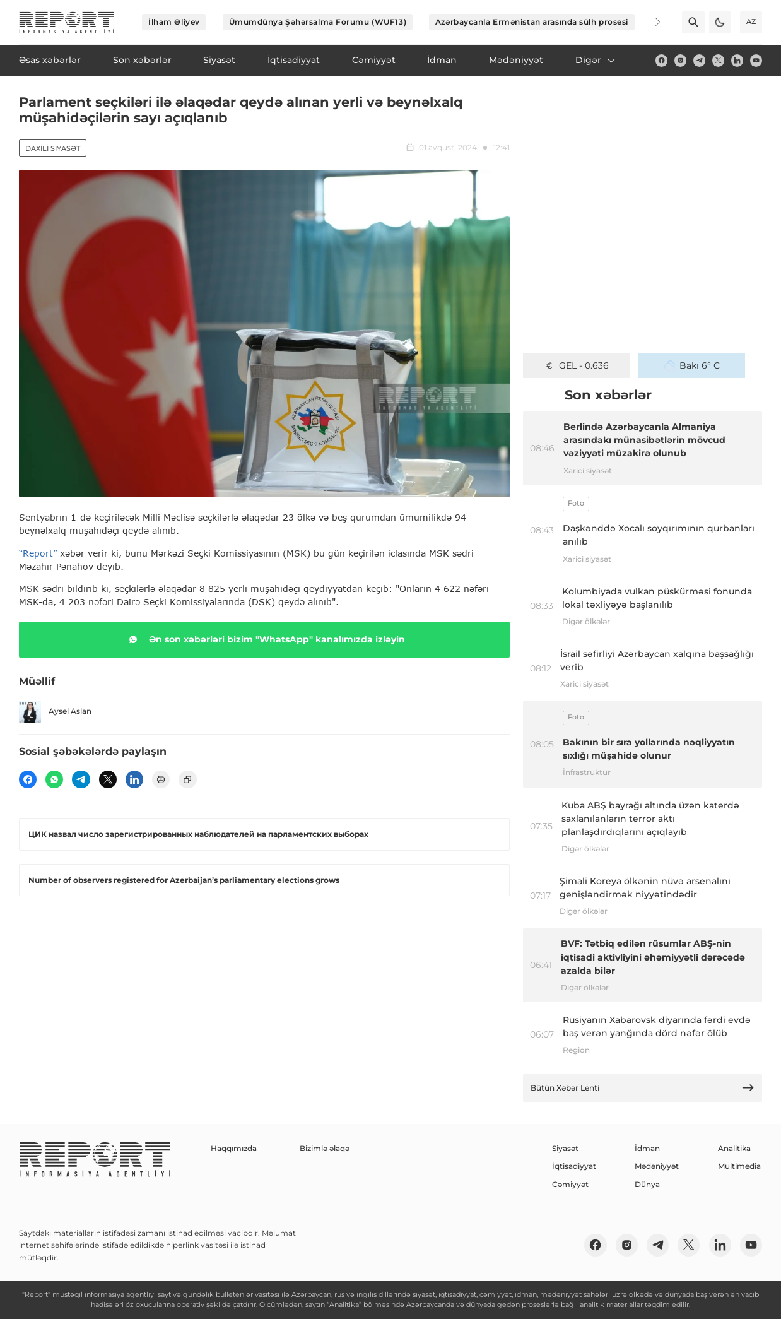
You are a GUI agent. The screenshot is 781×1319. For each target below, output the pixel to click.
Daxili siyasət (52, 148)
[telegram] (699, 60)
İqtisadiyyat (574, 1166)
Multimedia (739, 1166)
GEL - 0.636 (576, 365)
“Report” (38, 553)
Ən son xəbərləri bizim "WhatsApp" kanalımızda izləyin (264, 639)
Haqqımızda (234, 1148)
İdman (647, 1148)
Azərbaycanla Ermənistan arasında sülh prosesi (531, 22)
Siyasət (565, 1148)
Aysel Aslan (55, 712)
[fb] (661, 60)
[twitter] (718, 60)
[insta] (680, 60)
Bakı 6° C (692, 365)
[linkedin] (737, 60)
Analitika (734, 1148)
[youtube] (756, 60)
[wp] (54, 779)
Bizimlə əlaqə (324, 1148)
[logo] (66, 22)
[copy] (187, 779)
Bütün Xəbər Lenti (643, 1087)
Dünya (647, 1184)
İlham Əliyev (174, 22)
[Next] (650, 22)
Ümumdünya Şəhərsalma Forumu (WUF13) (318, 22)
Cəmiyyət (570, 1184)
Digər (596, 60)
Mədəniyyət (657, 1166)
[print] (161, 779)
